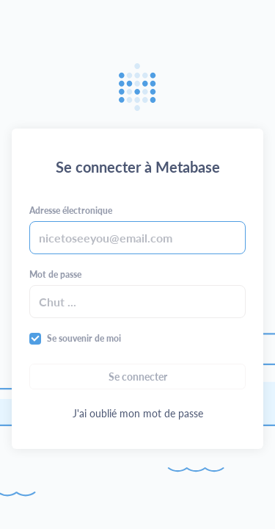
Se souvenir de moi (84, 338)
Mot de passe (55, 274)
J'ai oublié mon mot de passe (138, 413)
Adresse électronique (70, 210)
